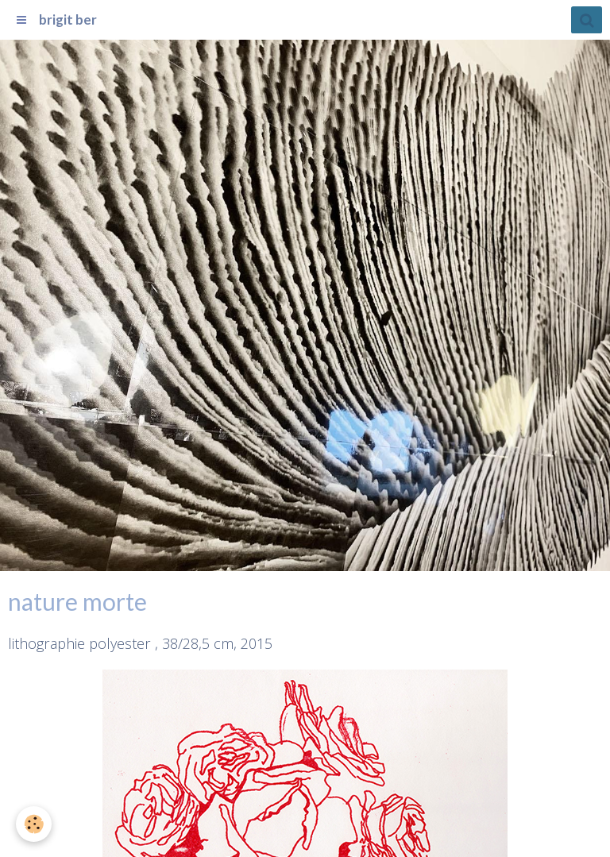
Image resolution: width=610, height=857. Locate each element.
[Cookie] (34, 824)
